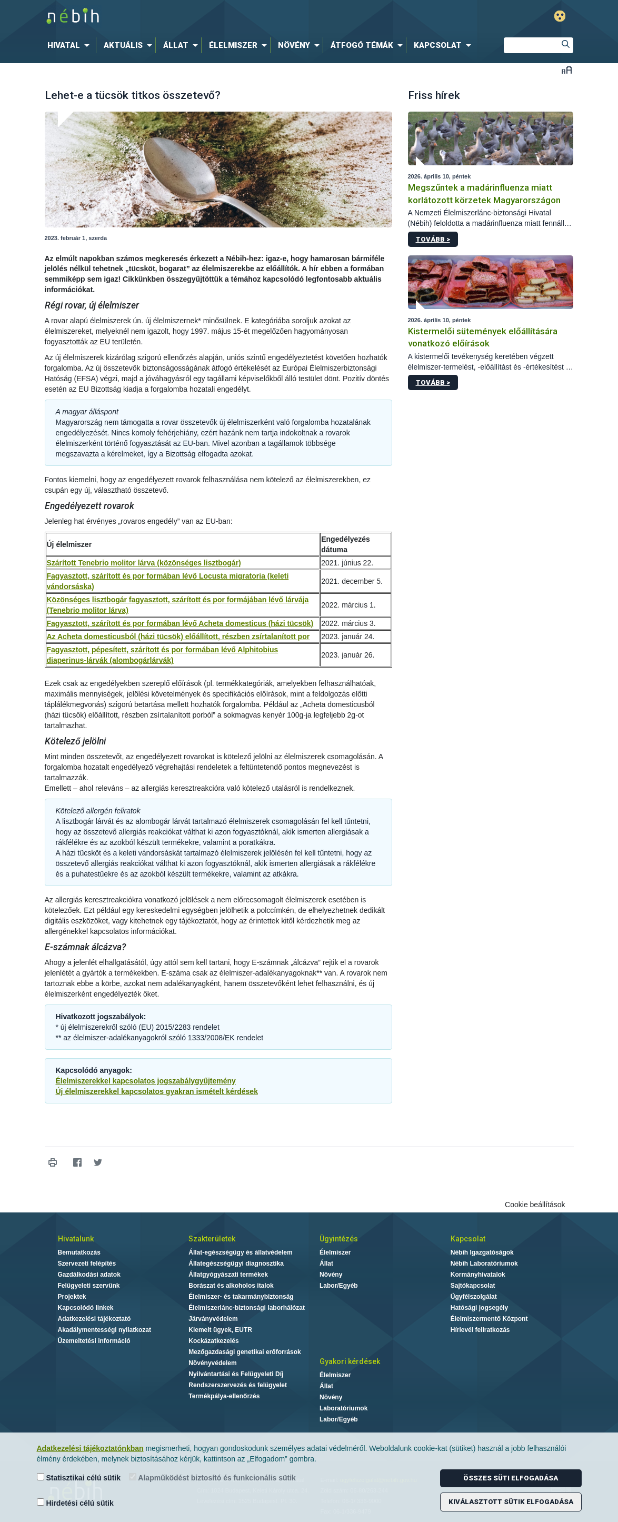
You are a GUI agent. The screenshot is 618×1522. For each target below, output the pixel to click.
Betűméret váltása (566, 69)
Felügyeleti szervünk (89, 1285)
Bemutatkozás (79, 1252)
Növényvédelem (212, 1363)
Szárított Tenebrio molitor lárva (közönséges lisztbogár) (144, 563)
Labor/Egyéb (339, 1285)
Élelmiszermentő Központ (489, 1318)
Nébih (197, 16)
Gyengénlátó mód (559, 16)
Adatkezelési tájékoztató (94, 1318)
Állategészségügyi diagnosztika (236, 1263)
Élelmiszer (335, 1252)
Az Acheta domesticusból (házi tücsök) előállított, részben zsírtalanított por (178, 636)
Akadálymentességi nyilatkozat (104, 1330)
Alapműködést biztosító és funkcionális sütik (212, 1477)
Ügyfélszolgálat (474, 1296)
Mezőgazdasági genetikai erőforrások (244, 1352)
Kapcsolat (468, 1239)
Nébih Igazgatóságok (482, 1252)
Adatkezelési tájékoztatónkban (90, 1448)
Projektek (72, 1296)
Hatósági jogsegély (479, 1307)
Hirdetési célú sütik (75, 1502)
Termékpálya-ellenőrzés (224, 1396)
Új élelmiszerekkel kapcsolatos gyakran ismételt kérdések (157, 1091)
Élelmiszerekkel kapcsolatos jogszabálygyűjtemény (146, 1081)
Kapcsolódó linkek (86, 1307)
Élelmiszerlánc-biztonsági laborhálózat (246, 1307)
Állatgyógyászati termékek (228, 1274)
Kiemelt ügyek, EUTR (220, 1330)
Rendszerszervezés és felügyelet (237, 1385)
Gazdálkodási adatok (89, 1274)
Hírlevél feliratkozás (480, 1330)
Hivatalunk (76, 1239)
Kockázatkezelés (213, 1341)
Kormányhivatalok (478, 1274)
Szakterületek (211, 1239)
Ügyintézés (339, 1239)
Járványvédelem (212, 1318)
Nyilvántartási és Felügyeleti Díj (235, 1374)
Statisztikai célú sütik (79, 1477)
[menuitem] (70, 45)
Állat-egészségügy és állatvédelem (240, 1252)
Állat (326, 1263)
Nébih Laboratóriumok (484, 1263)
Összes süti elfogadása (510, 1478)
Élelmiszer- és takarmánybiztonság (240, 1296)
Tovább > (433, 239)
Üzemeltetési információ (94, 1341)
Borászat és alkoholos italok (230, 1285)
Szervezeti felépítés (87, 1263)
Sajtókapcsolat (473, 1285)
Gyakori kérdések (350, 1361)
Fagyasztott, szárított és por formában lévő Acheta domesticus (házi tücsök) (180, 623)
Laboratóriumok (343, 1408)
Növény (331, 1274)
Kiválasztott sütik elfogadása (510, 1502)
